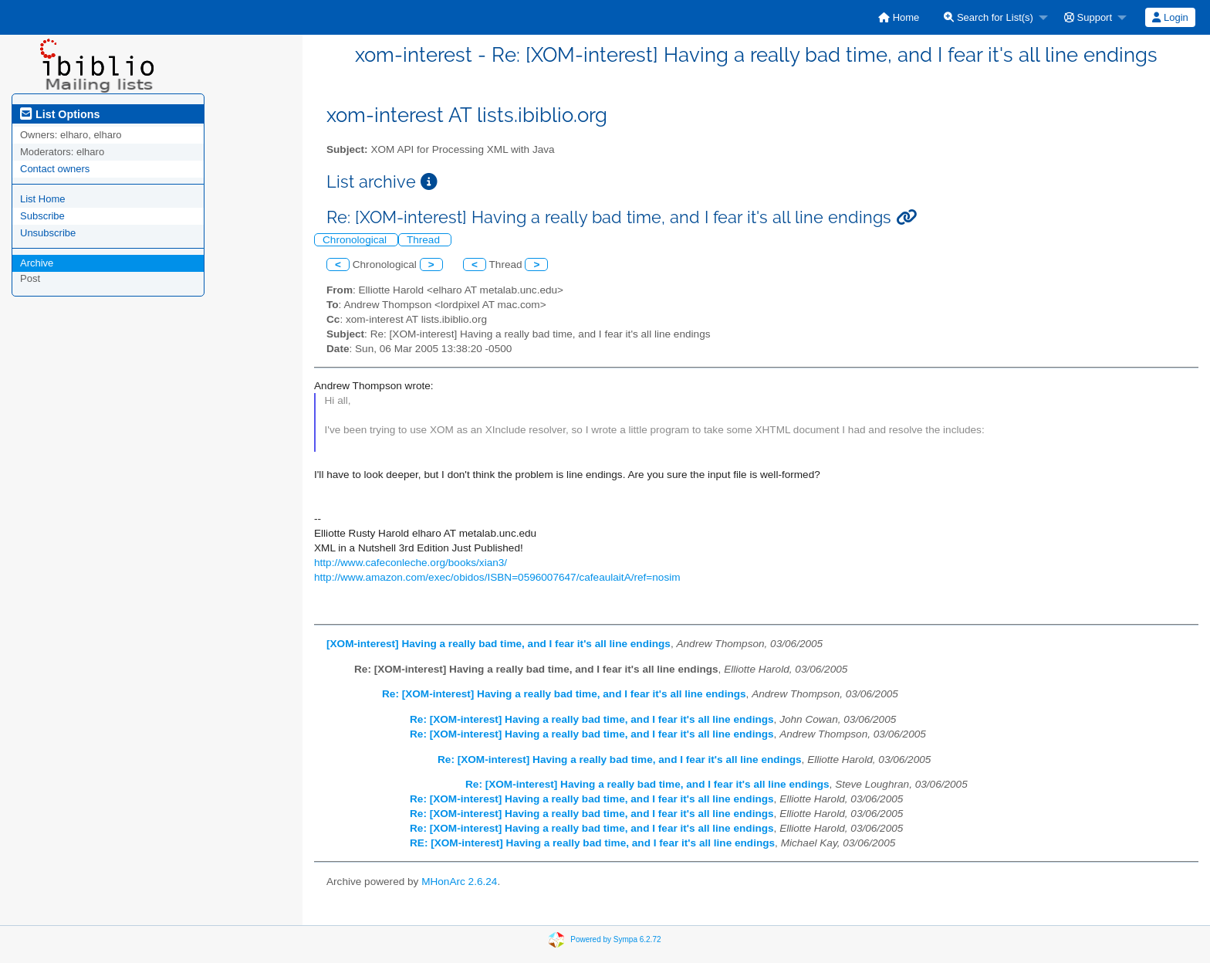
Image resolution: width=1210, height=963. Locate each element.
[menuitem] (898, 17)
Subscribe (42, 216)
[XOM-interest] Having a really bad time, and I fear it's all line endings (498, 643)
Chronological (356, 240)
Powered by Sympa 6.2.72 (615, 938)
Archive (36, 263)
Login (1170, 17)
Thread (425, 240)
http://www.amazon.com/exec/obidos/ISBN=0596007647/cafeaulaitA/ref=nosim (497, 577)
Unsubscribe (48, 233)
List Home (43, 199)
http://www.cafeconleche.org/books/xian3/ (410, 562)
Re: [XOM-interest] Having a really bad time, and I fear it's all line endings (564, 694)
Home (898, 17)
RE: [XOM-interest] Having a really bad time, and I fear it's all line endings (592, 843)
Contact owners (55, 169)
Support (1088, 17)
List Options (60, 114)
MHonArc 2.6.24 (459, 881)
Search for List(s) (988, 17)
